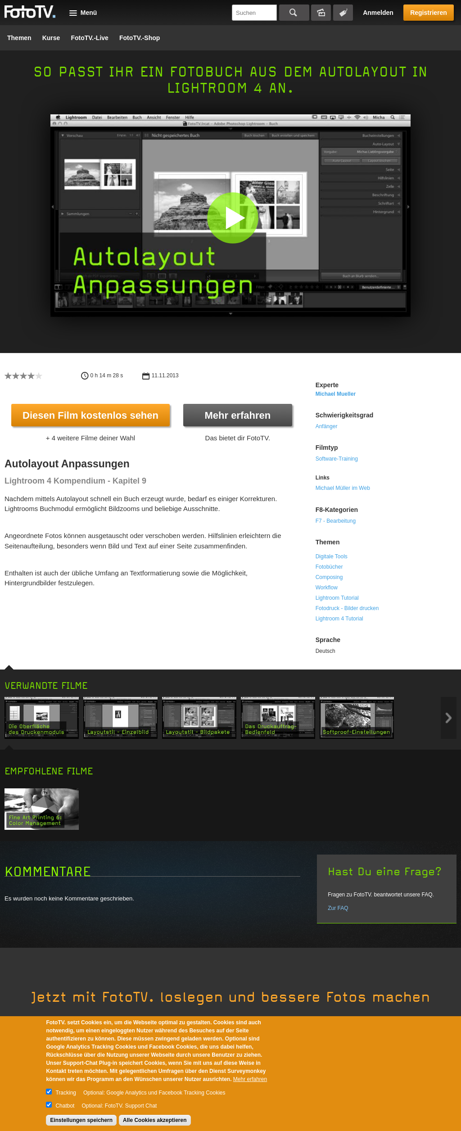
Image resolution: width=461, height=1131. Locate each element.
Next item (448, 718)
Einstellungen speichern (81, 1120)
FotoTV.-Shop (139, 37)
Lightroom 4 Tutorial (339, 618)
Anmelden (378, 12)
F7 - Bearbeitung (336, 521)
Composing (329, 577)
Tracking (65, 1093)
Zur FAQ (338, 908)
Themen (19, 37)
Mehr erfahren (237, 415)
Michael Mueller (336, 394)
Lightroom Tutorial (337, 598)
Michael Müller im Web (343, 488)
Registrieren (428, 12)
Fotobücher (329, 567)
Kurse (51, 37)
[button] (232, 217)
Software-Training (337, 459)
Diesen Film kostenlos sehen (90, 415)
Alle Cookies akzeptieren (154, 1120)
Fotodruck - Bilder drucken (347, 608)
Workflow (327, 587)
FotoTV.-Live (89, 37)
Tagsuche (343, 13)
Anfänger (327, 426)
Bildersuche (321, 13)
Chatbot (64, 1106)
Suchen (294, 13)
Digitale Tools (332, 556)
